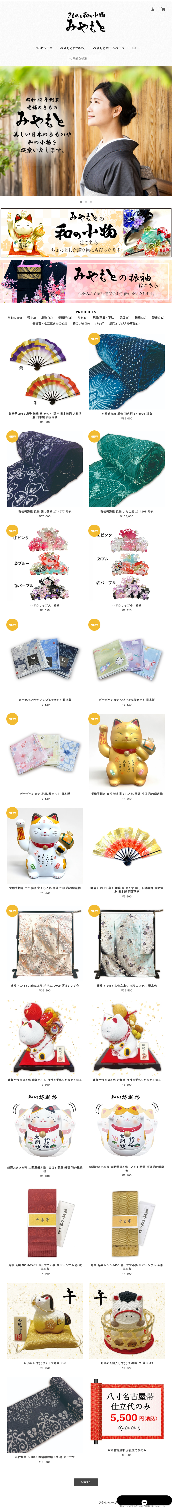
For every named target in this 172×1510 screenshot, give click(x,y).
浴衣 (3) (83, 315)
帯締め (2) (158, 315)
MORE (86, 1480)
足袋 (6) (124, 315)
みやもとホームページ (109, 46)
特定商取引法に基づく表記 (149, 1500)
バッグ (99, 321)
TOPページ (44, 46)
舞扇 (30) (140, 315)
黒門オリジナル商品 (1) (124, 321)
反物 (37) (46, 315)
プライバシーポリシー (111, 1500)
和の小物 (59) (81, 321)
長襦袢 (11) (65, 315)
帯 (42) (31, 315)
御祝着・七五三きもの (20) (49, 321)
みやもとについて (72, 46)
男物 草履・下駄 (103, 315)
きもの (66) (14, 315)
